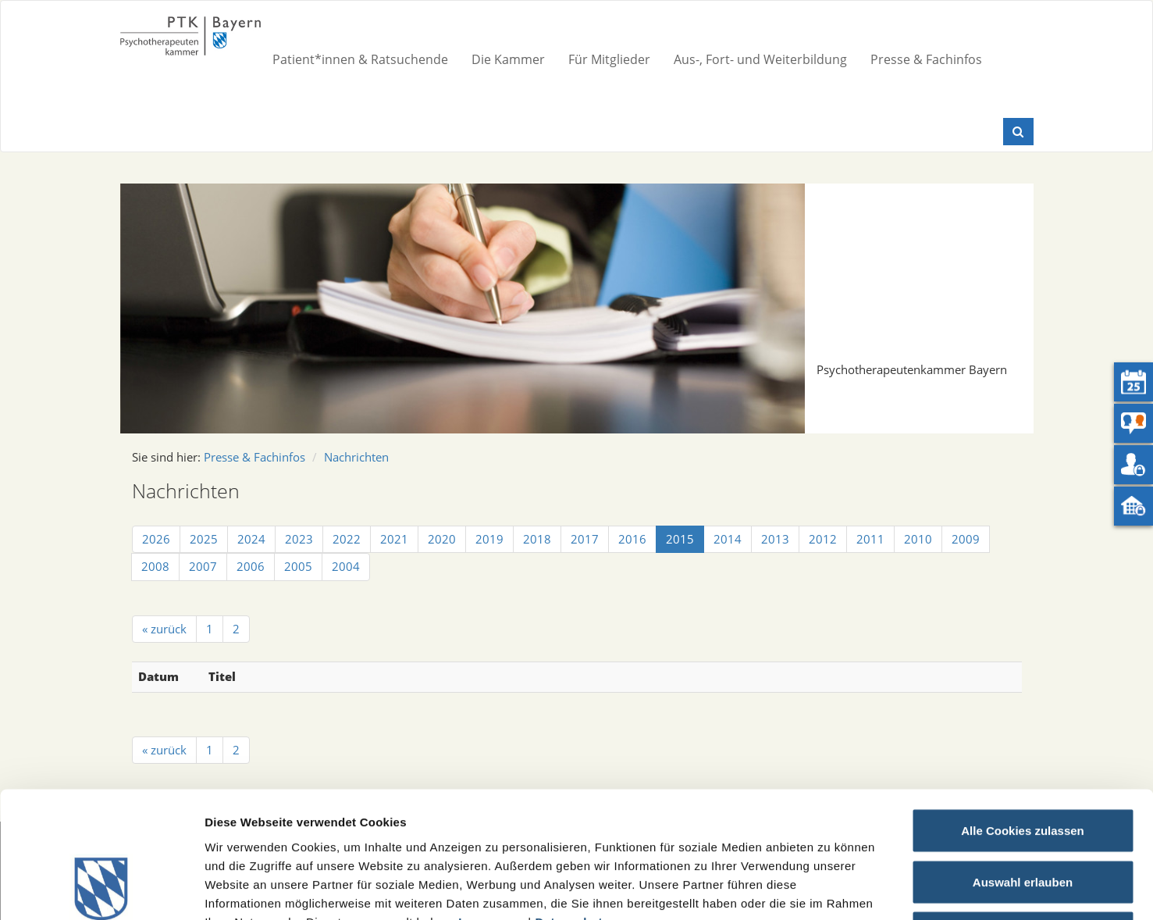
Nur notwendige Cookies (1022, 817)
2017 (585, 539)
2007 (203, 566)
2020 (442, 539)
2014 (728, 539)
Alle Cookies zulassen (1022, 715)
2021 (394, 539)
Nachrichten (356, 457)
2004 (346, 566)
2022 (347, 539)
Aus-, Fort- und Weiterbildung (760, 59)
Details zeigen (830, 889)
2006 (251, 566)
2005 (298, 566)
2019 (489, 539)
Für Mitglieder (609, 59)
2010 (918, 539)
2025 (204, 539)
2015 (680, 539)
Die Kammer (508, 59)
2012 (823, 539)
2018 (537, 539)
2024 (251, 539)
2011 (870, 539)
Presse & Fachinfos (926, 59)
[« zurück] (164, 629)
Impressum (491, 805)
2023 (299, 539)
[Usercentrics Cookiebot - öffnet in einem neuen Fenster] (101, 889)
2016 (632, 539)
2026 (156, 539)
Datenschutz (572, 805)
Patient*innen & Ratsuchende (360, 59)
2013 (775, 539)
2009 (966, 539)
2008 (155, 566)
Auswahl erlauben (1023, 766)
